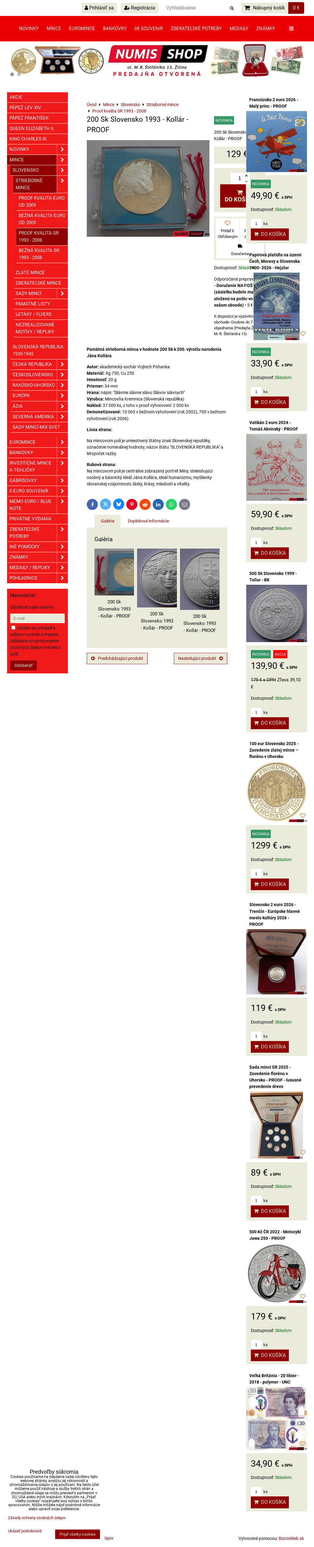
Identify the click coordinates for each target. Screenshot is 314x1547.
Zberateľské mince (38, 283)
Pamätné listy (33, 304)
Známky (265, 28)
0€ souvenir (149, 28)
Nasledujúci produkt (200, 658)
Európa (40, 396)
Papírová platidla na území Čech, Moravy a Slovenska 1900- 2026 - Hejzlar (275, 261)
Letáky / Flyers (34, 314)
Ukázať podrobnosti (25, 1531)
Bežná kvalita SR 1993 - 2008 (39, 254)
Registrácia (139, 8)
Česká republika (40, 364)
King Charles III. (29, 139)
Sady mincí (42, 294)
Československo (40, 375)
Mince (54, 28)
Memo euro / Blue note (39, 505)
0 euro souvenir (39, 491)
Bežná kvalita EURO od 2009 (42, 219)
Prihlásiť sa (99, 8)
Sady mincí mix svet (36, 427)
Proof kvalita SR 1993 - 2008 (39, 236)
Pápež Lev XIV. (26, 107)
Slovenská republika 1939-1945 (38, 350)
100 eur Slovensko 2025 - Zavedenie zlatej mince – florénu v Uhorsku (273, 750)
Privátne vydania (31, 519)
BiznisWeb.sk (291, 1538)
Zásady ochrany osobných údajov (37, 1517)
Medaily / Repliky (39, 568)
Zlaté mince (30, 272)
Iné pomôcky (39, 547)
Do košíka (240, 196)
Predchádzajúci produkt (117, 658)
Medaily (239, 28)
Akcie (16, 97)
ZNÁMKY (39, 557)
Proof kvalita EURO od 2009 (42, 201)
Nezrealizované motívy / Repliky (35, 328)
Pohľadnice (39, 578)
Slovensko (40, 170)
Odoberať (23, 665)
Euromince (82, 28)
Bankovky (115, 28)
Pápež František (29, 118)
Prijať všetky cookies (77, 1534)
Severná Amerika (40, 417)
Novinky (29, 28)
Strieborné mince (42, 184)
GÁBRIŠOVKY (39, 481)
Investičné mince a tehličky (39, 466)
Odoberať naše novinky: (32, 607)
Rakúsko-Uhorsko (40, 385)
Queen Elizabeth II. (32, 128)
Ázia (40, 406)
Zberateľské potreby (196, 28)
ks (259, 223)
